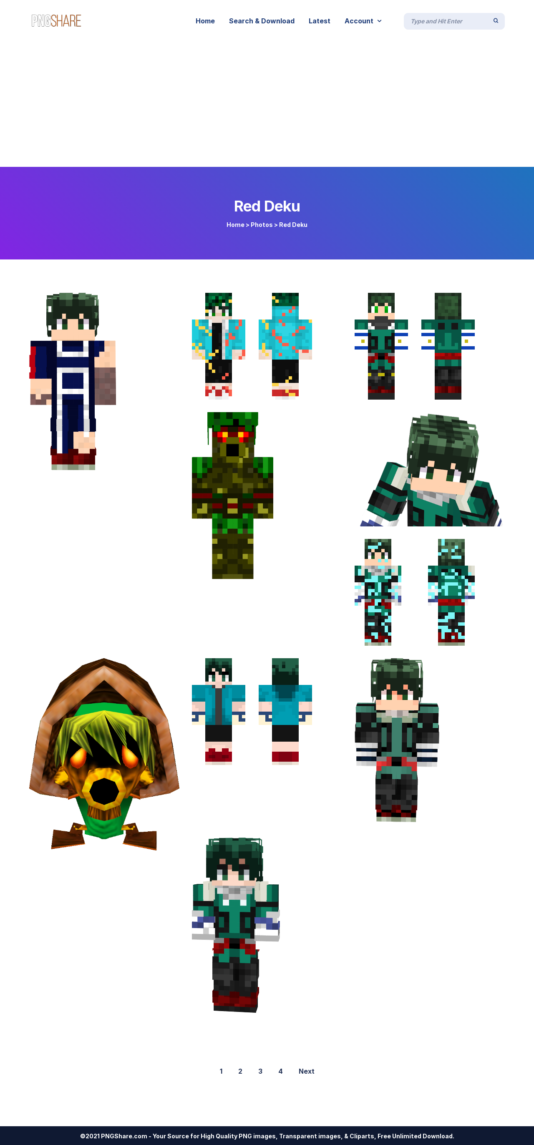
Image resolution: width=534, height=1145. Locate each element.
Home (235, 224)
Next (307, 1071)
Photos (262, 224)
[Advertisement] (267, 104)
